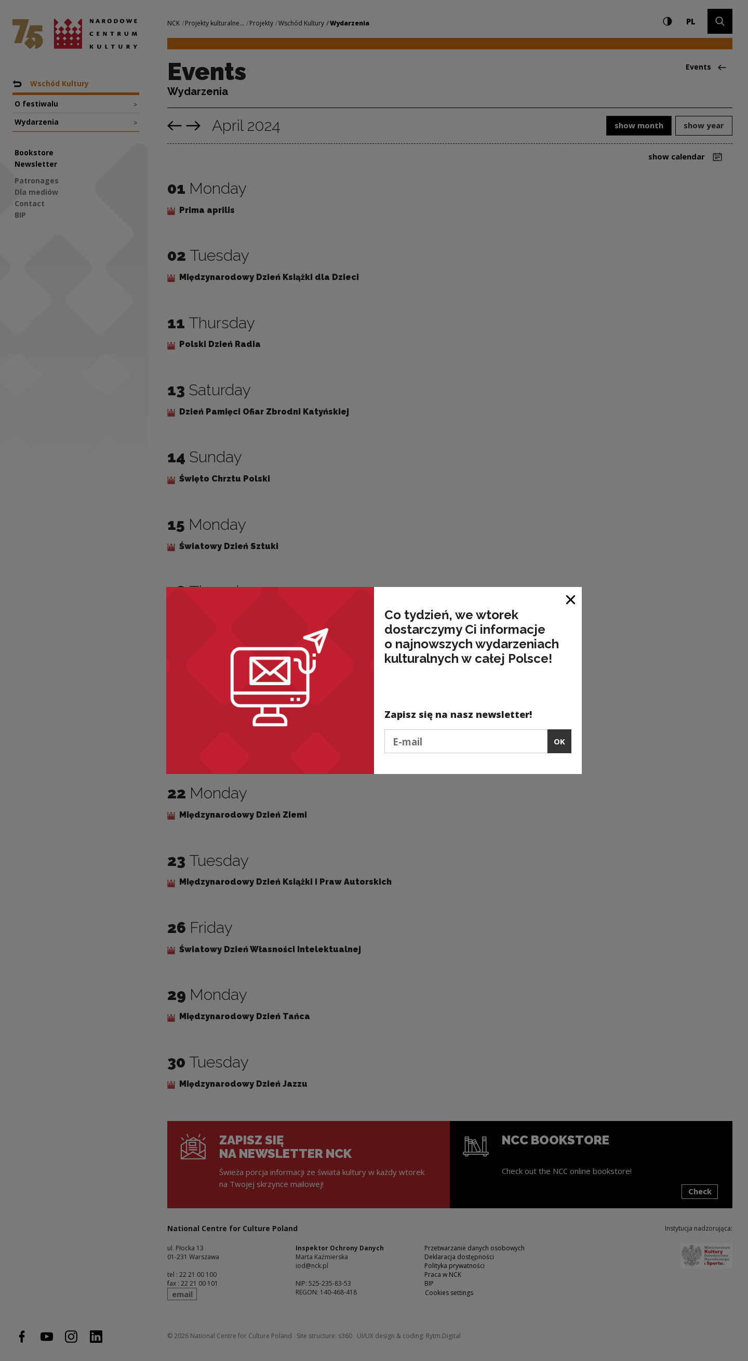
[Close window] (571, 598)
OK (559, 741)
